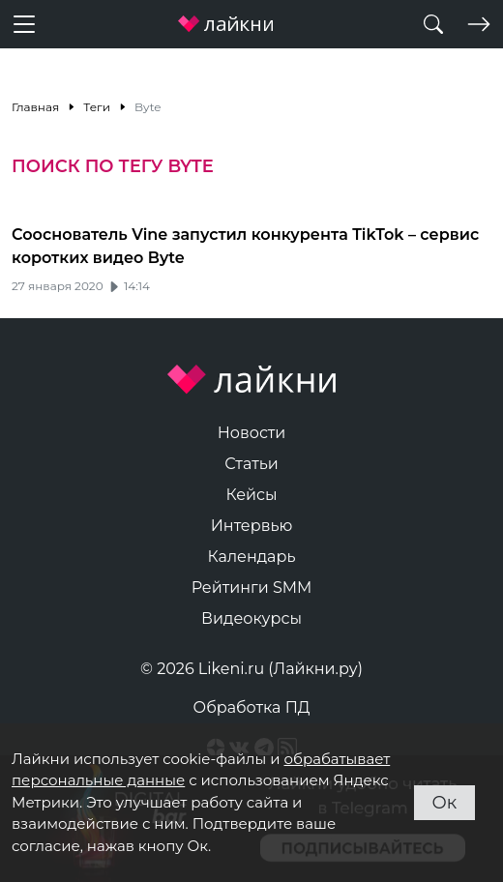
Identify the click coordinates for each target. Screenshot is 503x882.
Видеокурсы (251, 618)
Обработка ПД (252, 707)
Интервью (252, 525)
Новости (252, 433)
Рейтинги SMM (252, 587)
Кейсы (251, 494)
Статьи (251, 464)
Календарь (252, 556)
